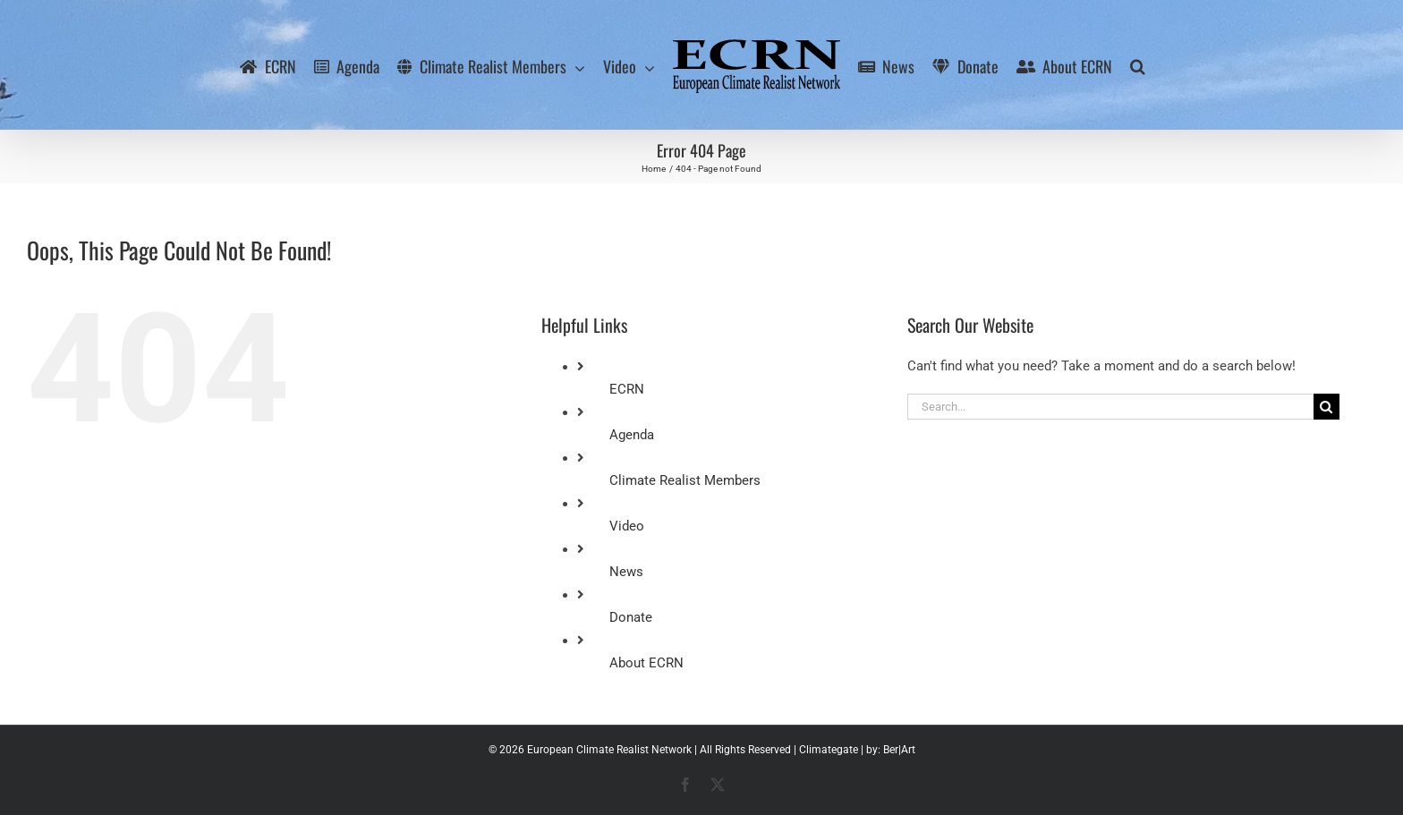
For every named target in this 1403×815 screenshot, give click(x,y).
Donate (630, 617)
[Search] (1326, 407)
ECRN (626, 389)
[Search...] (1110, 407)
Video (626, 526)
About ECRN (646, 663)
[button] (1137, 65)
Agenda (631, 435)
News (626, 572)
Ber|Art (899, 749)
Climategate (828, 749)
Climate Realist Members (685, 480)
